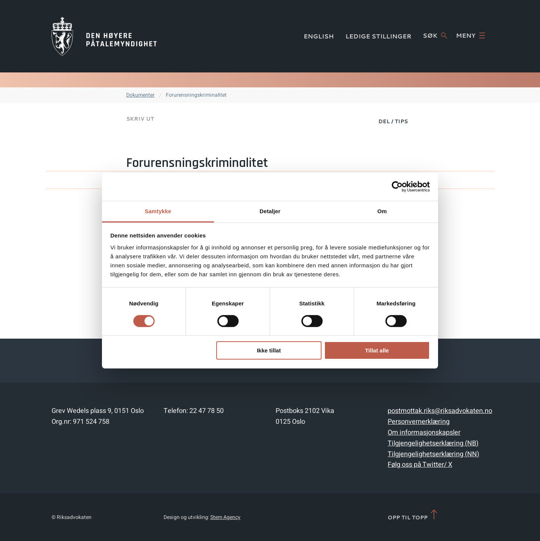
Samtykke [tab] (158, 211)
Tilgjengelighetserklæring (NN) (433, 454)
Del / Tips (393, 121)
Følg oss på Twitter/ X (420, 465)
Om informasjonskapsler (424, 432)
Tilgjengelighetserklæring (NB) (433, 443)
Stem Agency (225, 517)
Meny (470, 35)
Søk (435, 35)
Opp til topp (413, 515)
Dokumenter (140, 95)
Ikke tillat (269, 350)
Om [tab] (382, 211)
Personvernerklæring (419, 422)
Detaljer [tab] (270, 211)
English (319, 36)
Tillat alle (377, 350)
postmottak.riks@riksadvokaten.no (440, 411)
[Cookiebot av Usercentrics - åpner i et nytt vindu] (397, 186)
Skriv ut (140, 118)
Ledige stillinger (378, 36)
